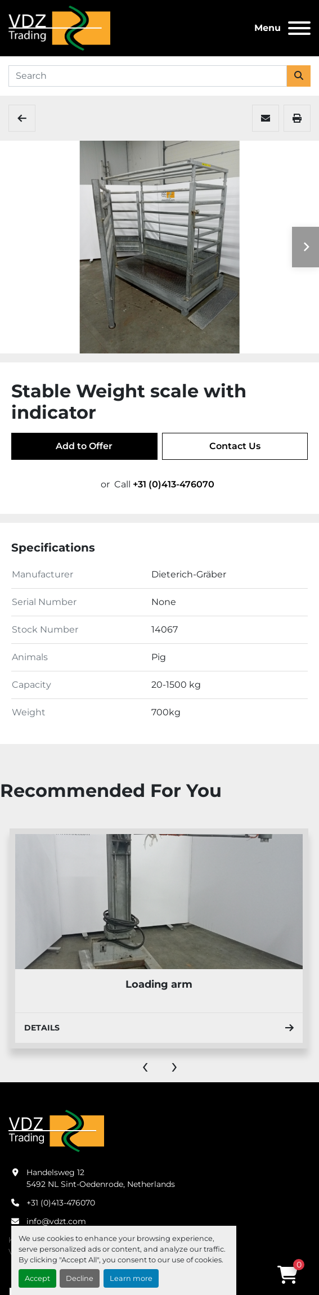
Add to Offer (84, 446)
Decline (79, 1278)
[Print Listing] (297, 118)
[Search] (147, 76)
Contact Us (234, 446)
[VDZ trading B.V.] (56, 1131)
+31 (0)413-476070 (173, 484)
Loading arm (158, 984)
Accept (37, 1278)
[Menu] (299, 28)
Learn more (131, 1278)
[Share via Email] (265, 118)
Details (159, 1028)
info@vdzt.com (56, 1221)
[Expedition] (21, 118)
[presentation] (145, 1065)
